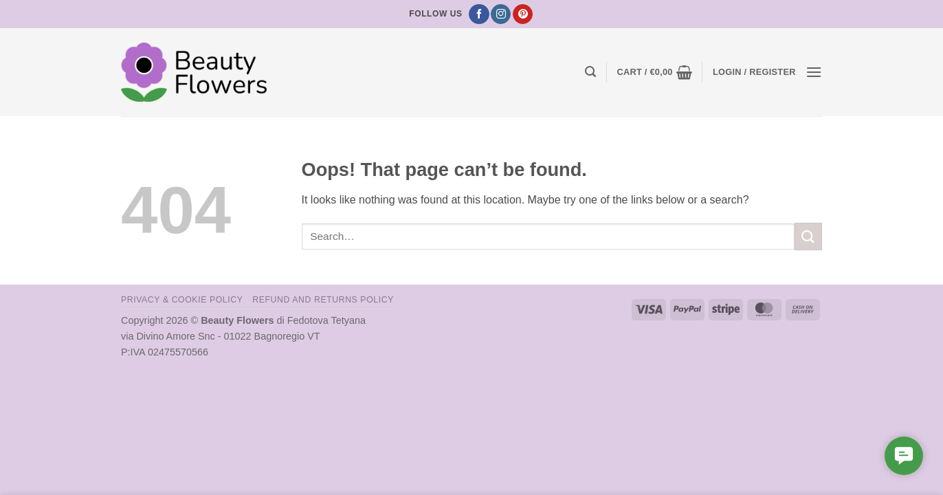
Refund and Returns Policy (323, 300)
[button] (590, 71)
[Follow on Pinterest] (523, 14)
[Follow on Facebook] (479, 14)
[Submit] (808, 236)
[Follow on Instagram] (501, 14)
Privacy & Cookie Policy (182, 300)
